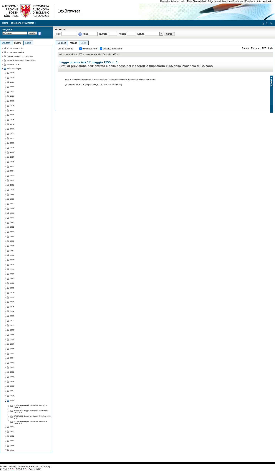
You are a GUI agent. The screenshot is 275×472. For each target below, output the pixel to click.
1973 (12, 316)
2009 (12, 147)
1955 (80, 54)
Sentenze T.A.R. (13, 65)
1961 (12, 372)
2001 (12, 185)
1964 (12, 358)
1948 (12, 445)
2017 (12, 110)
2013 (12, 129)
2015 (12, 120)
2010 (12, 143)
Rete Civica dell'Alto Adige (200, 1)
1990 (12, 236)
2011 (12, 138)
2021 (12, 91)
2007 (12, 157)
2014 (12, 124)
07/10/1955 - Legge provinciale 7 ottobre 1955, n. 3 (32, 417)
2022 (12, 87)
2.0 (20, 469)
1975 (12, 307)
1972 (12, 320)
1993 (12, 222)
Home (5, 23)
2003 (12, 176)
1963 (12, 363)
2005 (12, 166)
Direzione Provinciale (22, 23)
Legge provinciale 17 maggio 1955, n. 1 (103, 54)
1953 (12, 431)
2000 (12, 190)
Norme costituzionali (15, 48)
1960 (12, 377)
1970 (12, 330)
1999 (12, 194)
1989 (12, 241)
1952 (12, 436)
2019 (12, 101)
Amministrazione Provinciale (229, 1)
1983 (12, 269)
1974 (12, 311)
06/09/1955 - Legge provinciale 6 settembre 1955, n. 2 (31, 412)
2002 (12, 180)
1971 (12, 325)
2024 (12, 77)
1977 (12, 297)
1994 (12, 218)
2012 (12, 133)
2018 (12, 105)
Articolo (122, 34)
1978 (12, 292)
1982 (12, 274)
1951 (12, 441)
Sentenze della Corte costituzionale (21, 60)
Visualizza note (89, 48)
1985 (12, 260)
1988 (12, 246)
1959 (12, 381)
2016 (12, 115)
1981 (12, 278)
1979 (12, 288)
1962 (12, 367)
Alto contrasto (264, 1)
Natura (140, 34)
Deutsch (164, 1)
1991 (12, 232)
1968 (12, 339)
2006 (12, 162)
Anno (85, 34)
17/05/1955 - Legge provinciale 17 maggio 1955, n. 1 (30, 406)
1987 (12, 250)
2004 (12, 171)
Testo (58, 34)
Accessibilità (35, 469)
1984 (12, 264)
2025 (12, 73)
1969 (12, 334)
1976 (12, 302)
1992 (12, 227)
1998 (12, 199)
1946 (12, 450)
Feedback (250, 1)
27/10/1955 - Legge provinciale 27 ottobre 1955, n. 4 (30, 422)
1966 (12, 349)
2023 (12, 82)
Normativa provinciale (15, 52)
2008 (12, 152)
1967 (12, 344)
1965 (12, 353)
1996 (12, 208)
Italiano (174, 1)
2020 (12, 96)
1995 (12, 213)
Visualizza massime (112, 48)
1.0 (5, 469)
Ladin (182, 1)
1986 (12, 255)
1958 (12, 386)
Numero (103, 34)
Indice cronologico (67, 54)
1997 (12, 204)
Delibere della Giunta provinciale (20, 56)
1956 (12, 395)
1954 (12, 427)
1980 (12, 283)
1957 (12, 391)
